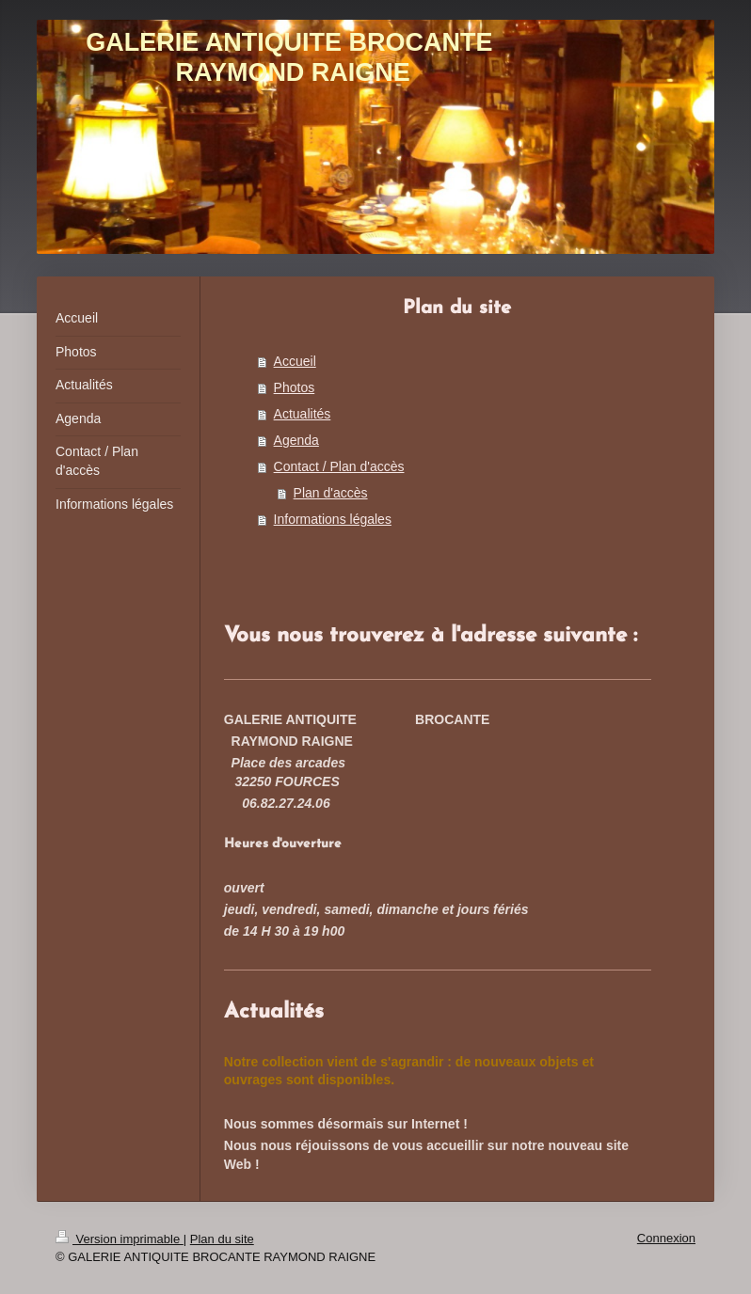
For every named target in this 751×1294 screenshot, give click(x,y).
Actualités (302, 413)
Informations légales (332, 519)
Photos (294, 387)
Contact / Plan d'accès (339, 466)
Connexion (666, 1238)
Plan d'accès (331, 492)
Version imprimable (120, 1239)
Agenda (296, 440)
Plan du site (222, 1239)
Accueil (295, 361)
